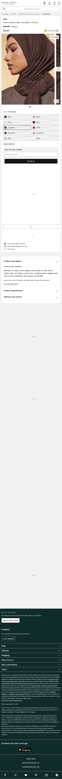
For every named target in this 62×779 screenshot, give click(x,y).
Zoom (54, 37)
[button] (59, 3)
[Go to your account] (49, 3)
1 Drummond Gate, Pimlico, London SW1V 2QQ (43, 685)
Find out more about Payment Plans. (12, 700)
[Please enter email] (31, 154)
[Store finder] (44, 3)
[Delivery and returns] (31, 297)
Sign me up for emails (10, 620)
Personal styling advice (11, 284)
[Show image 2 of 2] (58, 69)
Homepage (5, 14)
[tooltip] (57, 30)
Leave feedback (8, 639)
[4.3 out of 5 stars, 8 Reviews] (10, 26)
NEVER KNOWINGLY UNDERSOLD (31, 762)
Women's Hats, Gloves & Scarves (29, 14)
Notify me (31, 161)
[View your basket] (54, 3)
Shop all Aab (46, 14)
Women (13, 14)
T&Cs (22, 712)
